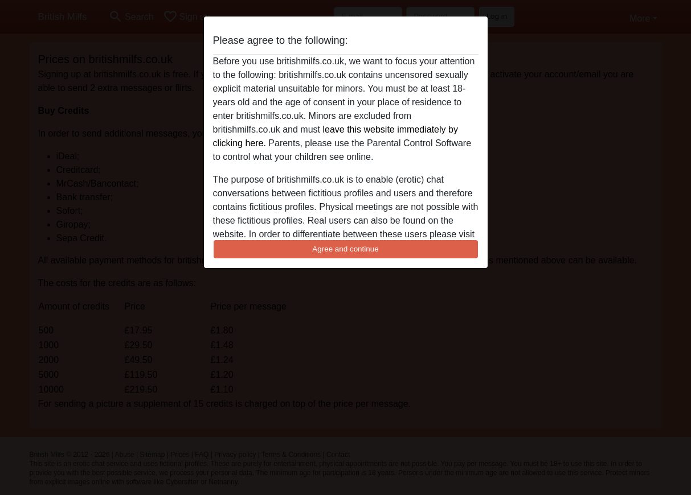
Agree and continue (345, 249)
